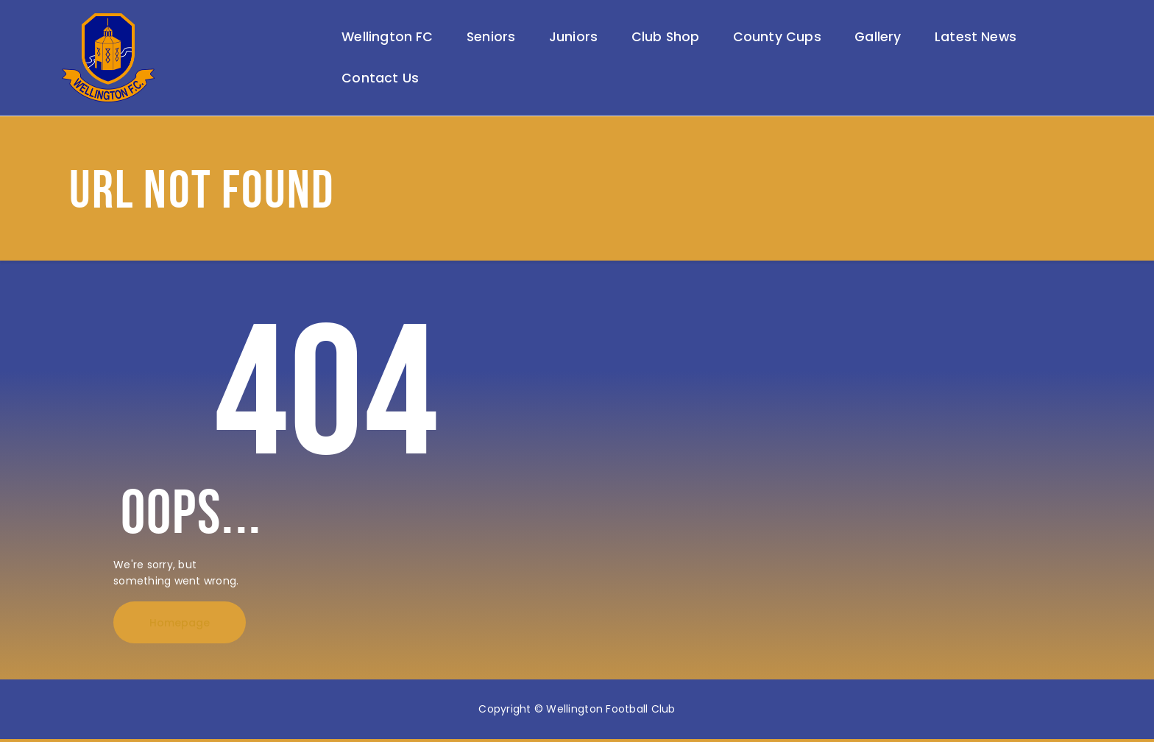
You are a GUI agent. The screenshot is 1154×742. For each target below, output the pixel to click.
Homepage (179, 625)
